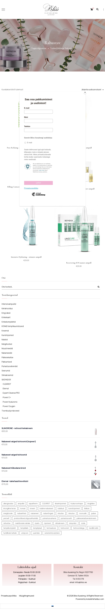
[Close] (85, 92)
